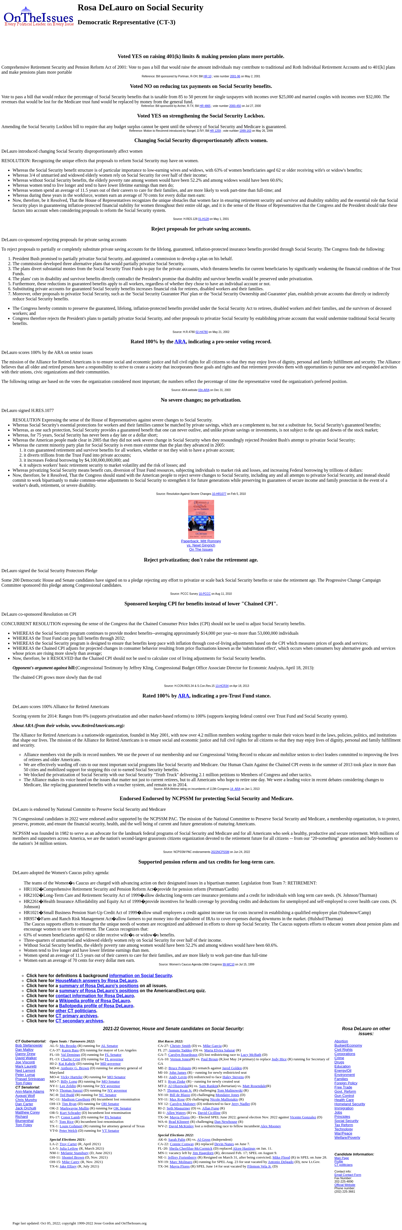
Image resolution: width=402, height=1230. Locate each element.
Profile (338, 1161)
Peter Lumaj (25, 1075)
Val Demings (70, 1054)
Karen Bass (70, 1050)
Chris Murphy (26, 1100)
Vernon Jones (180, 1059)
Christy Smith (180, 1046)
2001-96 (235, 76)
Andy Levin (178, 1077)
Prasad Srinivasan (30, 1079)
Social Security (346, 1121)
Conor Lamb (70, 1117)
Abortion (341, 1041)
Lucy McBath (251, 1054)
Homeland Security (349, 1104)
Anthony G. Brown (75, 1068)
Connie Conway (182, 1144)
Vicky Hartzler (72, 1077)
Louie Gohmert (71, 1126)
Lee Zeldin (68, 1086)
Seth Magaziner (178, 1108)
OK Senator (122, 1108)
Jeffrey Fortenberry (182, 1157)
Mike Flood (281, 1157)
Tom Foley (23, 1083)
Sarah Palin (176, 1139)
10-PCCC (205, 593)
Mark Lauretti (26, 1066)
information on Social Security (140, 975)
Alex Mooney (270, 1126)
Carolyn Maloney (183, 1104)
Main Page (341, 1158)
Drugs (339, 1062)
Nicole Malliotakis (224, 1099)
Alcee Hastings (244, 1148)
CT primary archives (76, 1015)
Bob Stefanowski (28, 1045)
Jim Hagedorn (203, 1153)
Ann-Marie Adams (29, 1091)
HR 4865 (205, 105)
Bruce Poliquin (180, 1068)
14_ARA (235, 788)
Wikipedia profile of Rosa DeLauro (94, 1000)
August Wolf (25, 1096)
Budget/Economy (348, 1045)
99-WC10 (228, 964)
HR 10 (207, 76)
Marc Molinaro (181, 1162)
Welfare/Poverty (347, 1137)
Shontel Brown (73, 1157)
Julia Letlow (69, 1148)
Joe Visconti (25, 1062)
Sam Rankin (208, 1086)
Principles (342, 1116)
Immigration (343, 1108)
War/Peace (343, 1133)
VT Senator (110, 1130)
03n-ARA (203, 390)
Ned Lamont (25, 1070)
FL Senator (113, 1054)
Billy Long (69, 1081)
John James (177, 1072)
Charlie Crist (70, 1059)
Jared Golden (232, 1068)
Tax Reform (343, 1125)
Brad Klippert (179, 1121)
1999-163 (245, 130)
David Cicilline (209, 1113)
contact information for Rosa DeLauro (95, 995)
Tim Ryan (69, 1104)
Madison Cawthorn (76, 1099)
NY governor (110, 1086)
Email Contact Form (347, 1174)
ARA (180, 341)
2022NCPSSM (220, 851)
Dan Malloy (24, 1049)
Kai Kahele (67, 1063)
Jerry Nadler (240, 1104)
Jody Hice (279, 1059)
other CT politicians (76, 1010)
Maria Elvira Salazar (219, 1050)
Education (342, 1066)
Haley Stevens (233, 1077)
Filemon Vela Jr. (259, 1166)
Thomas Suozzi (71, 1090)
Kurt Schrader (70, 1113)
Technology (343, 1129)
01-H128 (203, 218)
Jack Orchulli (25, 1108)
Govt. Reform (345, 1091)
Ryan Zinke (176, 1081)
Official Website (344, 1184)
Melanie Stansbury (74, 1153)
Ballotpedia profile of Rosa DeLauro (96, 1005)
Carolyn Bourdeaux (183, 1054)
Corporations (344, 1054)
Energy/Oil (342, 1070)
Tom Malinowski (230, 1090)
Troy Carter (68, 1144)
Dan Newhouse (225, 1121)
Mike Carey (71, 1162)
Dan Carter (24, 1104)
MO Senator (116, 1077)
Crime (339, 1058)
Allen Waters (176, 1113)
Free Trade (343, 1087)
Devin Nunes (224, 1144)
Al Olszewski (178, 1086)
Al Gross (203, 1139)
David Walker (26, 1058)
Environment (344, 1075)
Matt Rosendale (254, 1086)
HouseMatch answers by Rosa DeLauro (96, 980)
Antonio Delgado (281, 1162)
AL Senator (109, 1046)
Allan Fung (210, 1108)
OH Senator (110, 1104)
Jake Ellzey (68, 1166)
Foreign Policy (345, 1083)
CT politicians (343, 1164)
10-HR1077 (219, 493)
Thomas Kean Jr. (179, 1090)
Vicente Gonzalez (303, 1117)
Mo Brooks (68, 1046)
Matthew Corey (27, 1112)
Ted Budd (67, 1095)
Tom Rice (66, 1121)
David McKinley (181, 1126)
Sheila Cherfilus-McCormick (190, 1148)
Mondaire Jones (227, 1095)
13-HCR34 (222, 685)
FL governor (114, 1059)
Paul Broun (209, 1059)
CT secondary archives (79, 1020)
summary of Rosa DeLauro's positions (98, 985)
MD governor (110, 1063)
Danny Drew (25, 1054)
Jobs (338, 1112)
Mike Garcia (212, 1046)
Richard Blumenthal (24, 1118)
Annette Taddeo (180, 1050)
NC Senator (107, 1095)
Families (341, 1079)
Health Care (344, 1100)
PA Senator (113, 1117)
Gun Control (344, 1096)
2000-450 (235, 105)
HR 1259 (215, 130)
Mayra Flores (180, 1117)
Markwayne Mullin (74, 1108)
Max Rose (177, 1099)
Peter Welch (68, 1130)
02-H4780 (202, 332)
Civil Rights (343, 1049)
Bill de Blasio (180, 1095)
